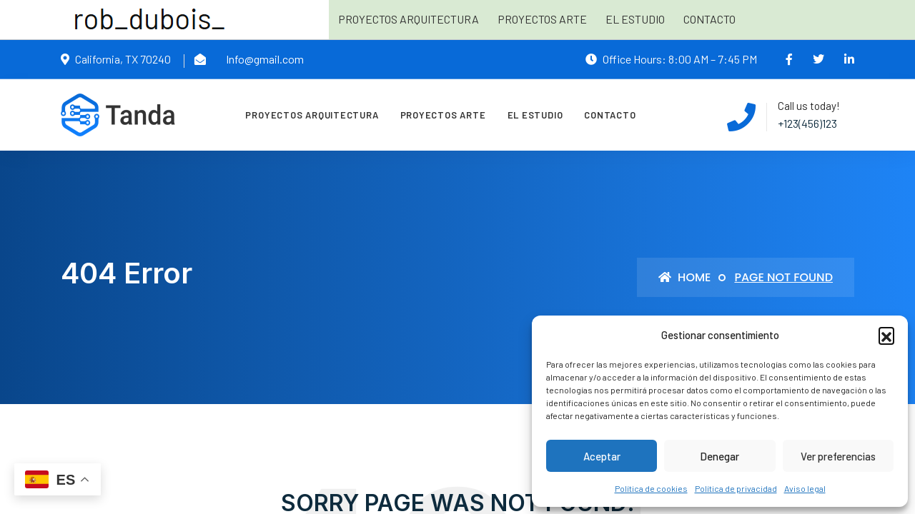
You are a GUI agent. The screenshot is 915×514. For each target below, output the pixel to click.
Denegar (719, 456)
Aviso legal (805, 488)
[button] (886, 335)
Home (684, 277)
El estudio (635, 19)
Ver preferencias (838, 456)
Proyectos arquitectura (408, 19)
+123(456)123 (807, 123)
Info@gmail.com (265, 59)
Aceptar (601, 456)
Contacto (709, 19)
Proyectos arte (542, 19)
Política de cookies (651, 488)
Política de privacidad (736, 488)
